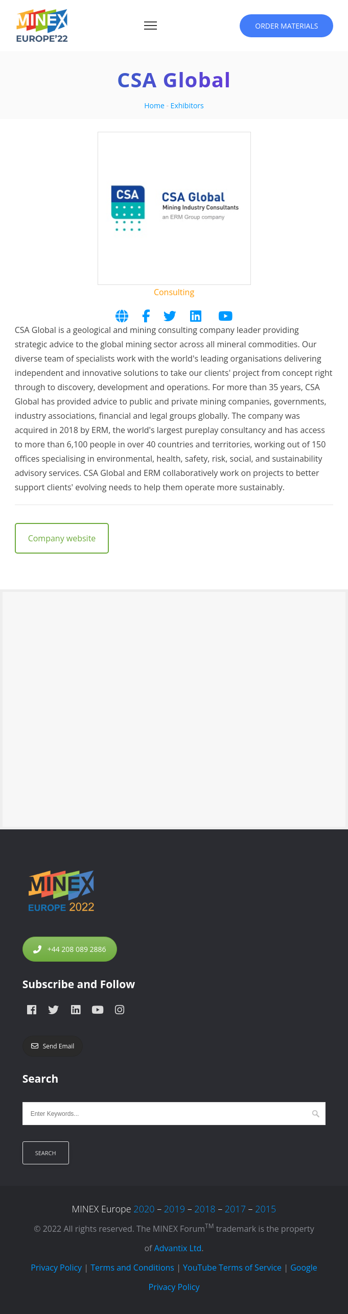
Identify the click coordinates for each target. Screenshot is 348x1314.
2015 (265, 1209)
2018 (204, 1209)
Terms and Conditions (132, 1267)
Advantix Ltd (178, 1248)
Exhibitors (187, 105)
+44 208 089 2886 (69, 949)
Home (154, 105)
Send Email (53, 1046)
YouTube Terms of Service (232, 1267)
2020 (143, 1209)
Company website (62, 538)
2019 (174, 1209)
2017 (235, 1209)
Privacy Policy (56, 1267)
